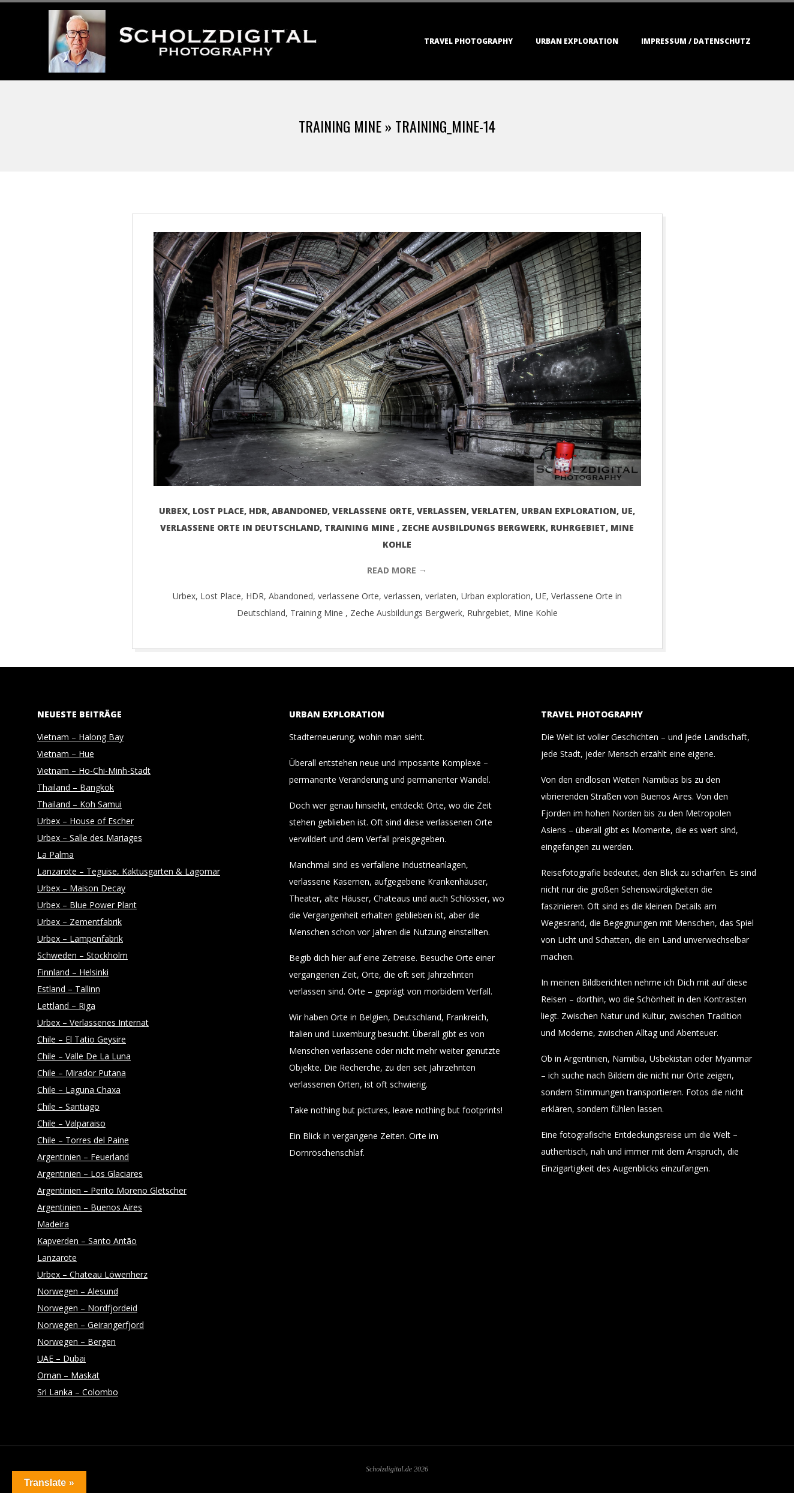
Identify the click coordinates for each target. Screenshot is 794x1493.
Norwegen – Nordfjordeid (87, 1308)
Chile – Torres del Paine (83, 1140)
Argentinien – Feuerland (83, 1156)
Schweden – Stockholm (82, 955)
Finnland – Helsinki (73, 972)
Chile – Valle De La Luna (84, 1056)
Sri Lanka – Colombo (77, 1392)
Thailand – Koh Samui (79, 804)
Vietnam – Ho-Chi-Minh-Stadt (94, 770)
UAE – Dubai (61, 1358)
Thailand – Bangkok (75, 787)
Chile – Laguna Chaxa (79, 1089)
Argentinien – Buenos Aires (89, 1207)
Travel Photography (468, 41)
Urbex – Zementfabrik (79, 921)
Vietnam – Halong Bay (80, 737)
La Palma (55, 854)
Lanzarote (57, 1257)
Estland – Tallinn (68, 989)
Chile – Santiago (68, 1106)
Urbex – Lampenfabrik (80, 938)
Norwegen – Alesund (77, 1291)
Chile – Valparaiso (71, 1123)
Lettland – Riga (66, 1005)
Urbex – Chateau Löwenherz (92, 1274)
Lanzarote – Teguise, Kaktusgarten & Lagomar (128, 871)
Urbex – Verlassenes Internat (93, 1022)
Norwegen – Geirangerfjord (90, 1324)
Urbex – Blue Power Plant (87, 905)
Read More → (397, 570)
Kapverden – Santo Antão (87, 1240)
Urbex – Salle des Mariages (89, 837)
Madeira (53, 1224)
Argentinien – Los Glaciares (90, 1173)
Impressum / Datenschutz (696, 41)
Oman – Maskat (68, 1375)
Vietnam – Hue (65, 753)
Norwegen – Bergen (76, 1341)
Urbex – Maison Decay (81, 888)
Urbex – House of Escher (85, 821)
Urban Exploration (577, 41)
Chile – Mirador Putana (81, 1073)
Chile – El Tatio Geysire (81, 1039)
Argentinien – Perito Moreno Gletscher (112, 1190)
